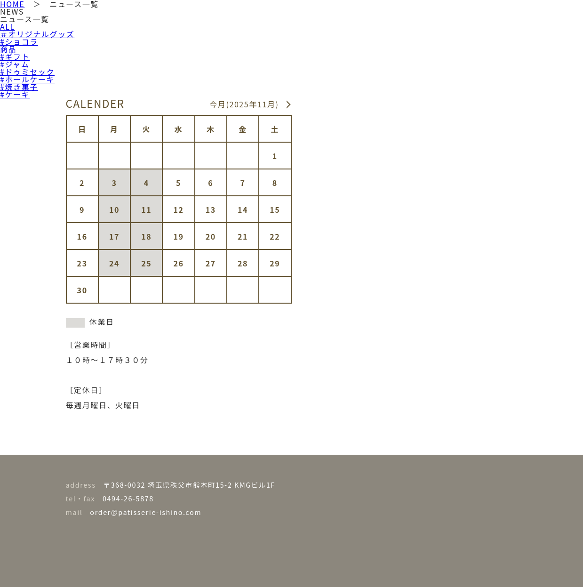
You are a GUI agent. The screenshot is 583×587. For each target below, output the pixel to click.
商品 (8, 49)
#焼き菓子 (19, 86)
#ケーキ (15, 94)
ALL (7, 26)
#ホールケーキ (27, 79)
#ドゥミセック (27, 71)
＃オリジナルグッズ (37, 34)
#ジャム (14, 64)
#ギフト (15, 56)
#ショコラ (19, 41)
